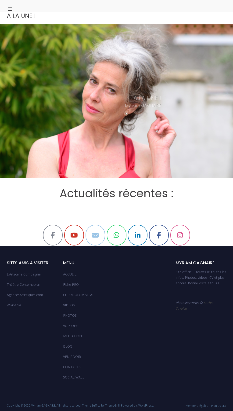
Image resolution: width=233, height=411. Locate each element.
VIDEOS (69, 305)
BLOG (67, 346)
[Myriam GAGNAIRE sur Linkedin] (137, 235)
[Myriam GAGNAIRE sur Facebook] (53, 235)
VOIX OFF (70, 325)
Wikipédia (14, 305)
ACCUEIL (69, 274)
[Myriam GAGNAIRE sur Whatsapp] (116, 235)
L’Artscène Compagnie (24, 274)
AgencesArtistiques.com (25, 295)
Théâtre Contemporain (24, 284)
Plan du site (218, 406)
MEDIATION (72, 336)
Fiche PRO (71, 284)
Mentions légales (197, 406)
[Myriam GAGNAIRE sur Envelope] (95, 235)
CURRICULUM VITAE (78, 295)
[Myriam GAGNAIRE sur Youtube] (74, 235)
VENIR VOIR (72, 356)
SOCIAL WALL (73, 377)
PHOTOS (70, 315)
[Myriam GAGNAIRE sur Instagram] (180, 235)
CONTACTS (72, 367)
